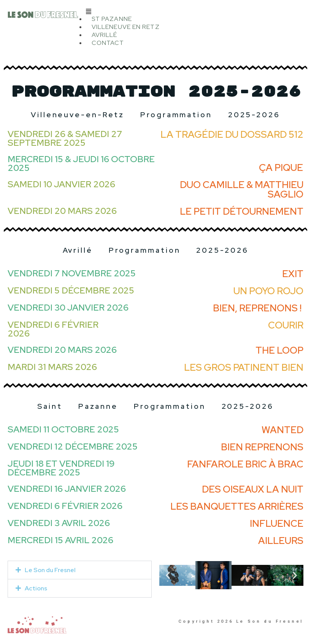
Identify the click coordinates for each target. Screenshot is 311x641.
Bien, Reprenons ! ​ (258, 308)
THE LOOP (279, 350)
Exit (292, 274)
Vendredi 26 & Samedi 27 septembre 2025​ (65, 138)
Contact (108, 43)
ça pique (281, 167)
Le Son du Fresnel (50, 570)
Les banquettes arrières (236, 506)
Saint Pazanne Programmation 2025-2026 (155, 406)
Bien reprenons (262, 447)
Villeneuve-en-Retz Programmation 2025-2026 (155, 115)
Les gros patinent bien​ (243, 367)
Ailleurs (280, 540)
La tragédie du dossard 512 (231, 134)
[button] (194, 11)
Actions (36, 588)
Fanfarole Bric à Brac (245, 464)
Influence (276, 523)
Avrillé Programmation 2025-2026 (156, 250)
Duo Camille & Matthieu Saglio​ (241, 190)
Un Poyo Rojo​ (268, 291)
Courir (285, 325)
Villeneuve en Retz (126, 27)
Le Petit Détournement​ (241, 211)
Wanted (282, 430)
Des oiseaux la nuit (252, 489)
